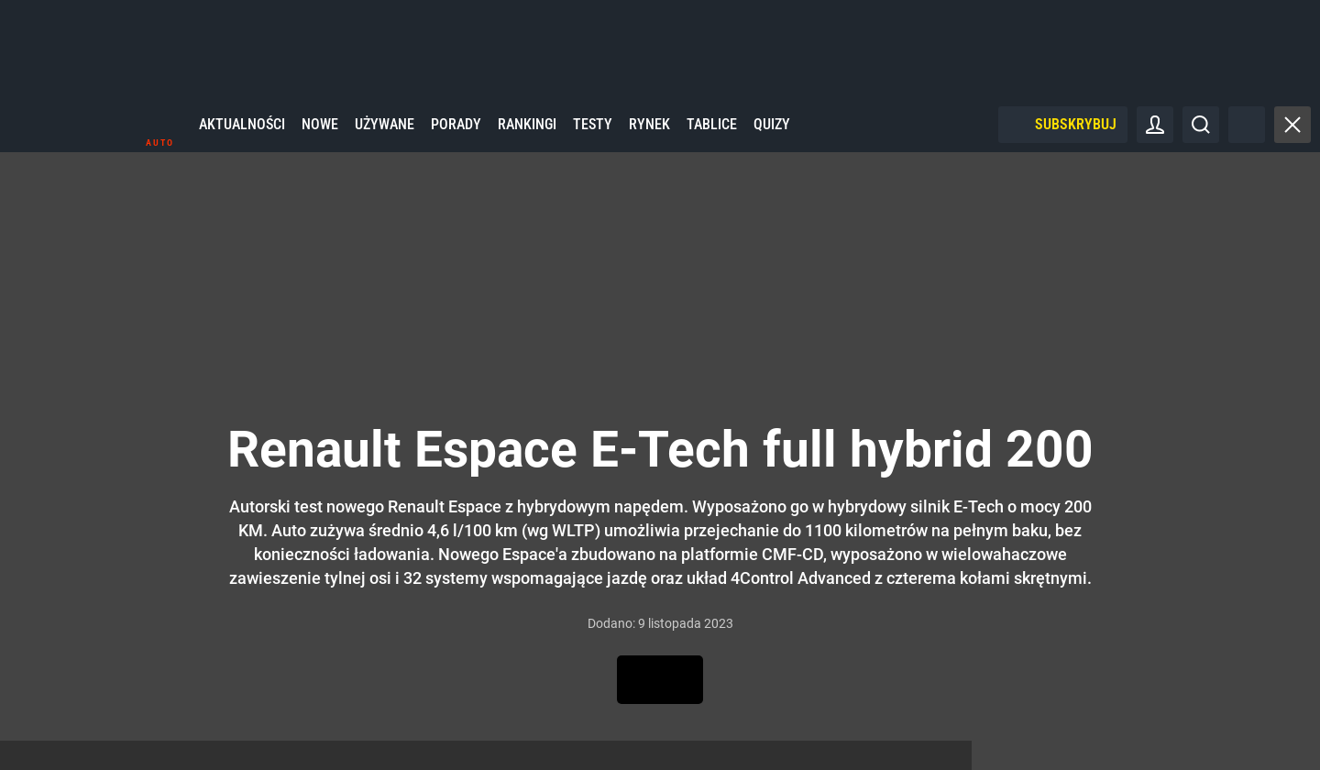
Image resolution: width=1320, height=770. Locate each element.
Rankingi (527, 137)
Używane (384, 137)
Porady (456, 137)
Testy (592, 137)
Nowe (320, 137)
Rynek (649, 137)
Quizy (772, 137)
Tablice (712, 137)
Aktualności (242, 137)
